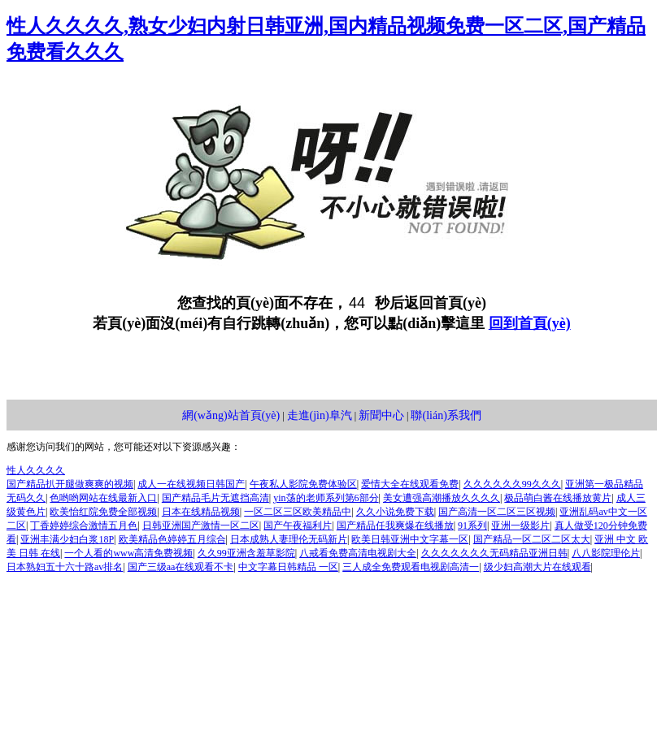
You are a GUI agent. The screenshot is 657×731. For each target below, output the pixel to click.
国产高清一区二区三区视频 (496, 511)
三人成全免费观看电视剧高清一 (410, 567)
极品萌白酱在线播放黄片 (557, 498)
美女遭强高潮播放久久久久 (441, 498)
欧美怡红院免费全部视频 (103, 511)
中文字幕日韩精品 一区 (288, 567)
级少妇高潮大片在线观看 (537, 567)
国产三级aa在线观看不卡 (181, 567)
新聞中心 (381, 415)
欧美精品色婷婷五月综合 (172, 539)
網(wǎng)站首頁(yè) (231, 415)
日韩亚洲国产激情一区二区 (200, 525)
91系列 (472, 525)
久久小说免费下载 (395, 511)
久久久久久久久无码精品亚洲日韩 (494, 553)
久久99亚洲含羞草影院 (246, 553)
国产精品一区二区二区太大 (531, 539)
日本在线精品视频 (201, 511)
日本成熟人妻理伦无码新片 (288, 539)
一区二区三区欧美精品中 (297, 511)
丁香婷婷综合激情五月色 (83, 525)
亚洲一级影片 (520, 525)
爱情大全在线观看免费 (410, 484)
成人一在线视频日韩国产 (191, 484)
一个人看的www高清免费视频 (128, 553)
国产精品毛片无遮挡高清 (215, 498)
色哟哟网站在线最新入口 (103, 498)
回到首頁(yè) (530, 323)
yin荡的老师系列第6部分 (325, 498)
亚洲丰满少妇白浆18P (67, 539)
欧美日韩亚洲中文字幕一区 (409, 539)
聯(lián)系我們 (446, 415)
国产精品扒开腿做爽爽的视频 (70, 484)
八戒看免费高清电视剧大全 (357, 553)
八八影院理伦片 (606, 553)
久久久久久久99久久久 (512, 484)
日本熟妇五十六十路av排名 (65, 567)
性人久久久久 (36, 470)
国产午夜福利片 (297, 525)
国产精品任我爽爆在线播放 (395, 525)
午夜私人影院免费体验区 (303, 484)
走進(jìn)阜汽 (319, 415)
